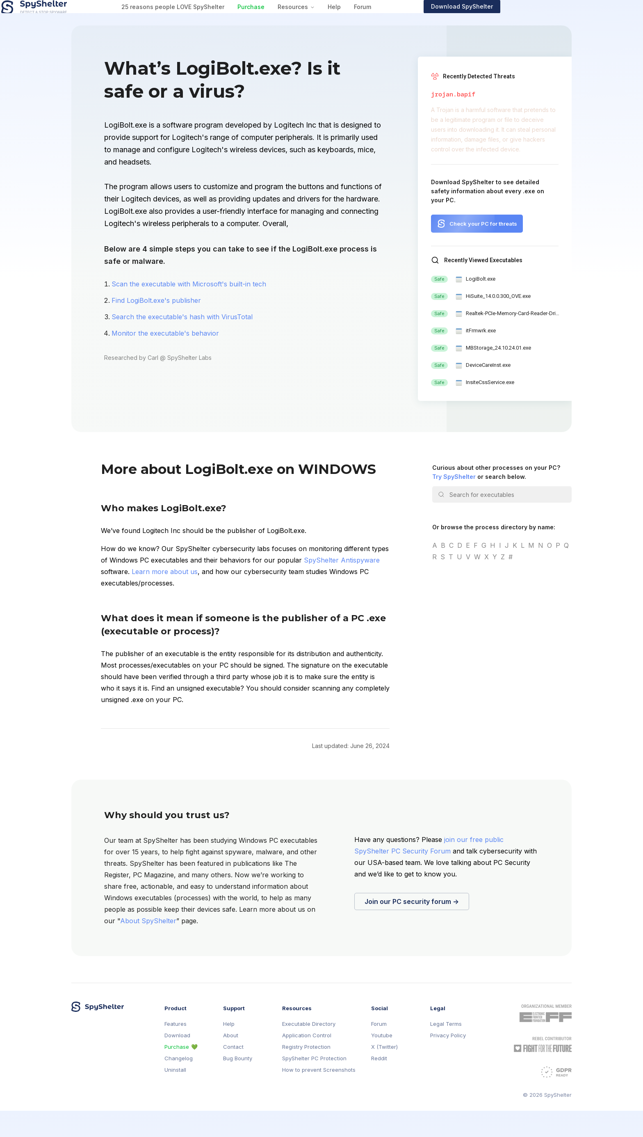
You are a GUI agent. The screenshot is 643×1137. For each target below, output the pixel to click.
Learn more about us (165, 598)
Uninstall (175, 1096)
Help (403, 19)
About (230, 1061)
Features (175, 1050)
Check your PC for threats (483, 250)
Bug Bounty (237, 1084)
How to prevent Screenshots (319, 1096)
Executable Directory (308, 1050)
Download (177, 1061)
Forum (432, 19)
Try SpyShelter (454, 502)
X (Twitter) (384, 1073)
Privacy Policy (448, 1061)
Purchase (320, 19)
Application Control (306, 1061)
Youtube (381, 1061)
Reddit (379, 1084)
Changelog (178, 1084)
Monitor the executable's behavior (165, 359)
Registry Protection (306, 1073)
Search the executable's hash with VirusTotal (182, 343)
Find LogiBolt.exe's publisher (156, 327)
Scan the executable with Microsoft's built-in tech (189, 310)
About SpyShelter (148, 947)
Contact (233, 1073)
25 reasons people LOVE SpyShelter (242, 19)
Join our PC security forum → (412, 928)
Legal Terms (446, 1050)
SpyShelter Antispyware (342, 586)
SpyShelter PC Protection (314, 1084)
